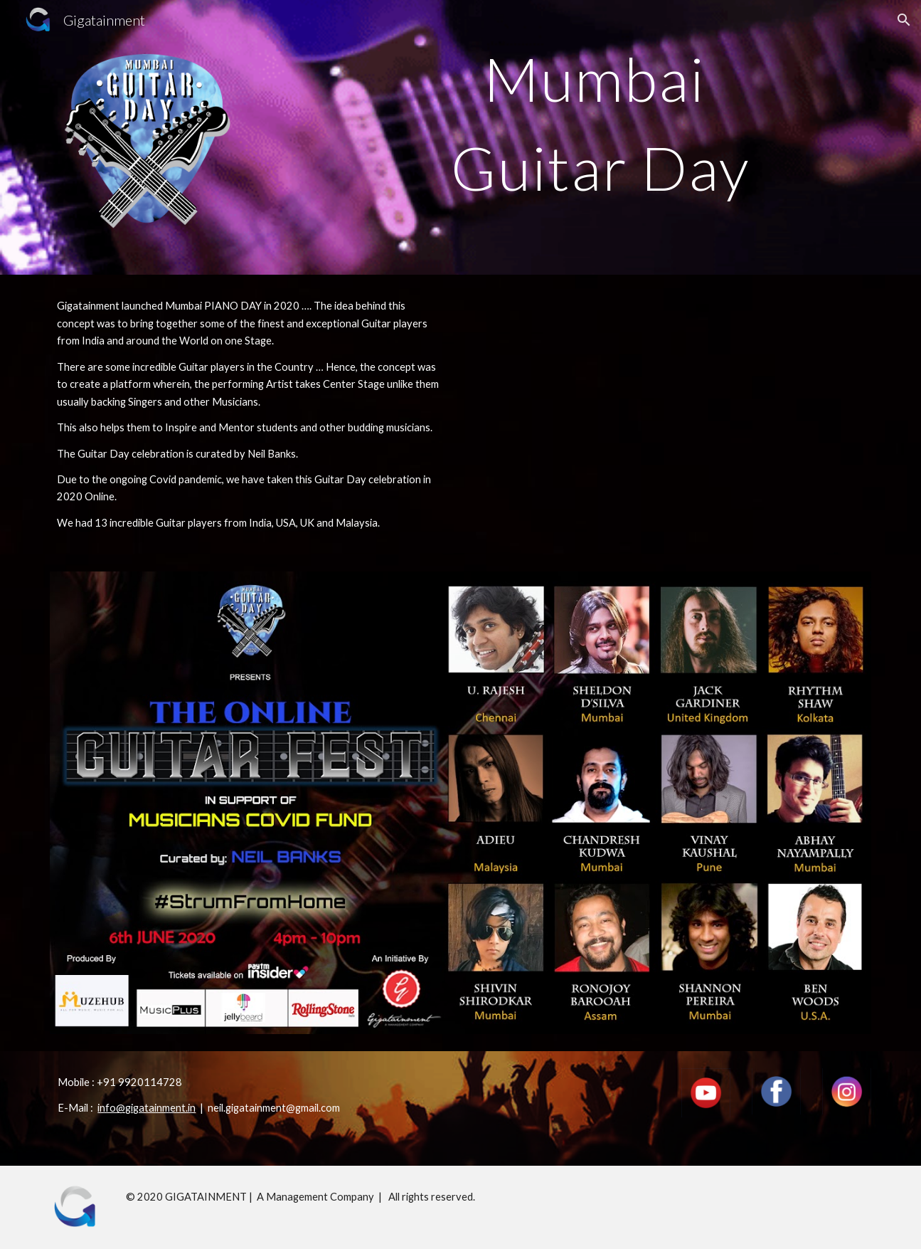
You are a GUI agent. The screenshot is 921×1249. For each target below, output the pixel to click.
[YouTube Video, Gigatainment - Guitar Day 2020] (671, 408)
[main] (601, 123)
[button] (904, 20)
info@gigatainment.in (146, 1108)
